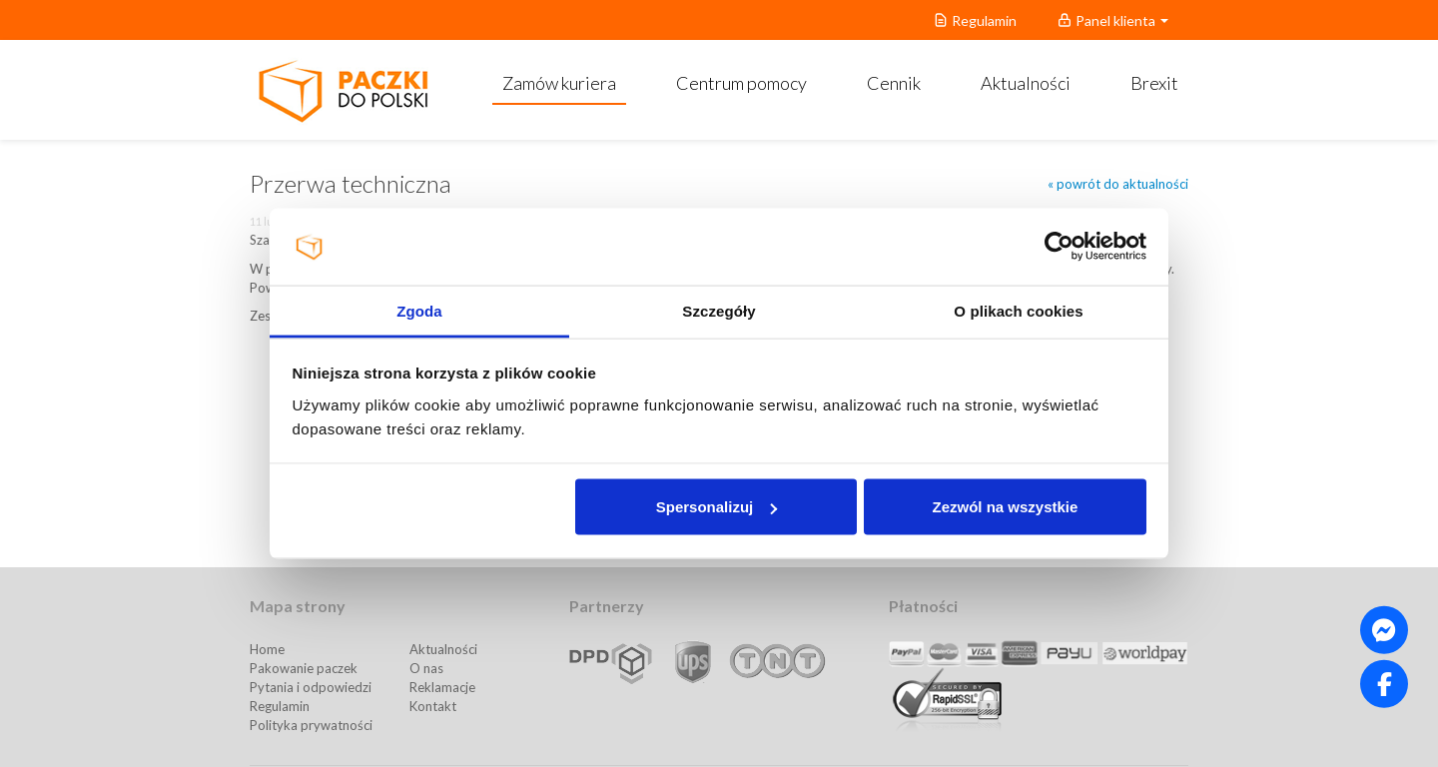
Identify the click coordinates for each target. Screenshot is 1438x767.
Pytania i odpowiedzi (310, 687)
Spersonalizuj (717, 506)
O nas (426, 668)
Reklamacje (442, 687)
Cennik (894, 83)
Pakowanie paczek (304, 668)
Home (267, 649)
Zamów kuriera (559, 83)
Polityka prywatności (311, 725)
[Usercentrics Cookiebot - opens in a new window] (1059, 247)
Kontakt (432, 706)
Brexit (1154, 83)
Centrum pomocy (741, 83)
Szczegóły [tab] (718, 310)
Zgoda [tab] (419, 310)
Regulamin (280, 706)
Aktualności (1026, 83)
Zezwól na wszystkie (1005, 506)
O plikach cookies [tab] (1018, 310)
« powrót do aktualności (1118, 184)
